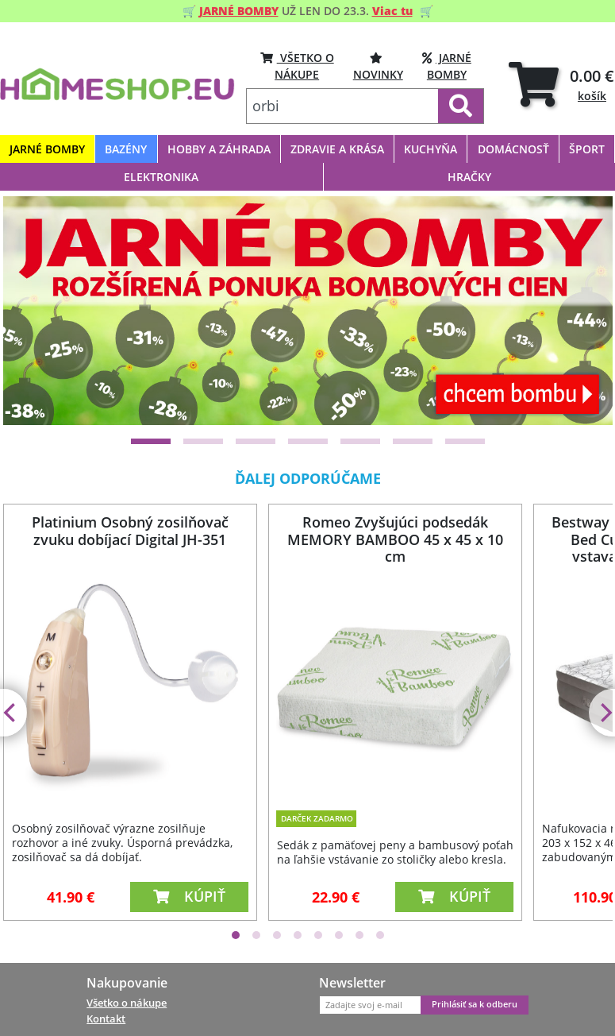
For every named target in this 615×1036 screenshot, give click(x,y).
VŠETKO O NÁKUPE (297, 65)
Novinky (378, 65)
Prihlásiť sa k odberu (474, 1004)
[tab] (561, 84)
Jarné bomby (446, 65)
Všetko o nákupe (126, 1002)
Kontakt (105, 1018)
